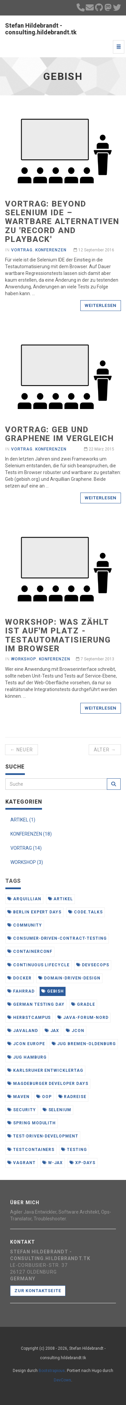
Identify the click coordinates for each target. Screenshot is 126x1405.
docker (19, 978)
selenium (57, 1109)
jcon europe (26, 1043)
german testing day (36, 1004)
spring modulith (31, 1123)
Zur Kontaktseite (37, 1290)
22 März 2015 (99, 449)
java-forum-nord (82, 1017)
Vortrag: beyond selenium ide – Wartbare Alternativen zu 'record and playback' (62, 221)
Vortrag (22, 250)
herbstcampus (29, 1017)
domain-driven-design (69, 978)
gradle (83, 1004)
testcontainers (30, 1149)
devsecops (92, 965)
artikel (60, 899)
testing (74, 1149)
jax (52, 1030)
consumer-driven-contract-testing (57, 938)
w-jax (52, 1162)
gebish (52, 991)
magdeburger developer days (47, 1083)
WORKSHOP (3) (26, 862)
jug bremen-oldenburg (84, 1043)
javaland (22, 1030)
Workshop (23, 659)
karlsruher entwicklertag (45, 1070)
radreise (72, 1096)
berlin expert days (34, 912)
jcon (75, 1030)
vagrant (21, 1162)
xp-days (82, 1162)
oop (44, 1096)
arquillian (24, 899)
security (21, 1109)
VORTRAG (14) (26, 848)
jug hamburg (27, 1057)
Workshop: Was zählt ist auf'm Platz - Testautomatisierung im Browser (58, 635)
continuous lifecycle (38, 965)
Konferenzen (51, 250)
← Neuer (21, 749)
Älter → (105, 749)
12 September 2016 (94, 250)
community (24, 925)
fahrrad (21, 991)
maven (18, 1096)
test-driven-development (42, 1136)
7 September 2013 (95, 659)
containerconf (29, 951)
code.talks (85, 912)
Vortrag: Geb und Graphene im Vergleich (59, 434)
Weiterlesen (101, 305)
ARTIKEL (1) (22, 819)
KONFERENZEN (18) (31, 834)
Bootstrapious (52, 1370)
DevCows (62, 1380)
